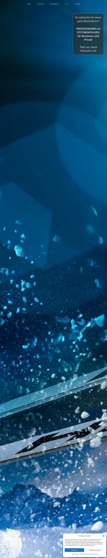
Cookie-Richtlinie (75, 554)
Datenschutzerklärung (84, 554)
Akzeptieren (74, 550)
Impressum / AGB (94, 554)
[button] (104, 536)
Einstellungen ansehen (95, 550)
